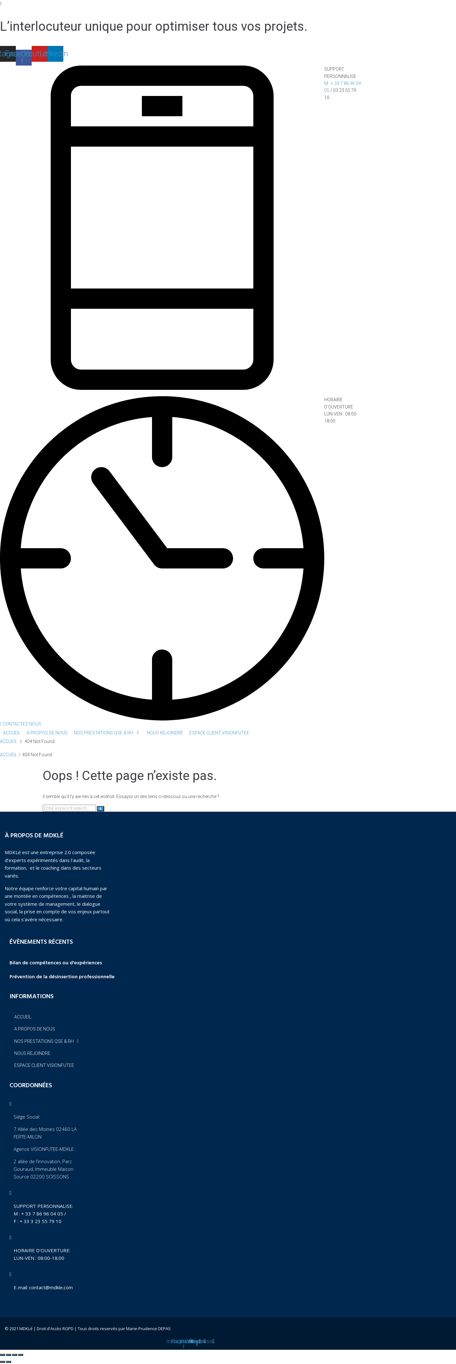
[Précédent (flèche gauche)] (2, 1362)
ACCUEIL (8, 741)
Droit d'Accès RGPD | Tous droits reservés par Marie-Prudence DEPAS (104, 1328)
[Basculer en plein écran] (8, 1355)
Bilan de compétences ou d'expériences (56, 963)
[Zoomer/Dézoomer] (2, 1355)
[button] (20, 723)
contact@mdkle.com (51, 1287)
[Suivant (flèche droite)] (8, 1362)
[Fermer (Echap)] (20, 1355)
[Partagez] (14, 1355)
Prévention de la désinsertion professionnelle (62, 977)
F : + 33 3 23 (28, 1221)
